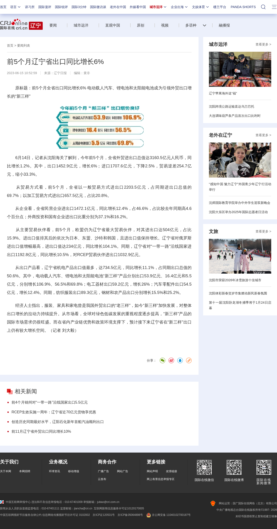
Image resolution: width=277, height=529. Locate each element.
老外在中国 (118, 7)
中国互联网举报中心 (15, 502)
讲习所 (30, 7)
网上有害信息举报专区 (161, 479)
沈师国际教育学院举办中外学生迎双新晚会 (239, 203)
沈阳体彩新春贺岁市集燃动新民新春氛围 (238, 293)
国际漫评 (44, 7)
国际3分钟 (79, 7)
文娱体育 (201, 7)
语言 (15, 7)
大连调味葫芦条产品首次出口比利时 (235, 116)
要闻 (53, 25)
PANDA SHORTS (243, 7)
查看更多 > (263, 44)
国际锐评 (61, 7)
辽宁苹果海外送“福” (223, 93)
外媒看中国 (138, 7)
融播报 (224, 25)
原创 (140, 25)
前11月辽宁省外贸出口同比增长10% (41, 431)
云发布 (102, 479)
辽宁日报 (60, 73)
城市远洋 (158, 7)
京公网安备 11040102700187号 (168, 515)
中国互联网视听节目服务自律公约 (21, 515)
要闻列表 (23, 45)
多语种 (190, 25)
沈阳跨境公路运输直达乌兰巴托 (231, 106)
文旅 (213, 231)
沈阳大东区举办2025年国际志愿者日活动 (238, 212)
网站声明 (152, 471)
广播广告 (103, 471)
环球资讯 (54, 471)
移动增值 (73, 471)
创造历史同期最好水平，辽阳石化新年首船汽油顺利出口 (58, 422)
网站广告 (122, 471)
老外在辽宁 (220, 135)
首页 (3, 7)
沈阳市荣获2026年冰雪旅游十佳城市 (235, 280)
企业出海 (179, 7)
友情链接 (171, 471)
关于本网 (5, 471)
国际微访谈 (98, 7)
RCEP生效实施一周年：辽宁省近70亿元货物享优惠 (54, 412)
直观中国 (112, 25)
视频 (165, 25)
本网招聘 (24, 471)
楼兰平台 (219, 7)
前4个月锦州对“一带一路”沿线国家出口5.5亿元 (50, 402)
